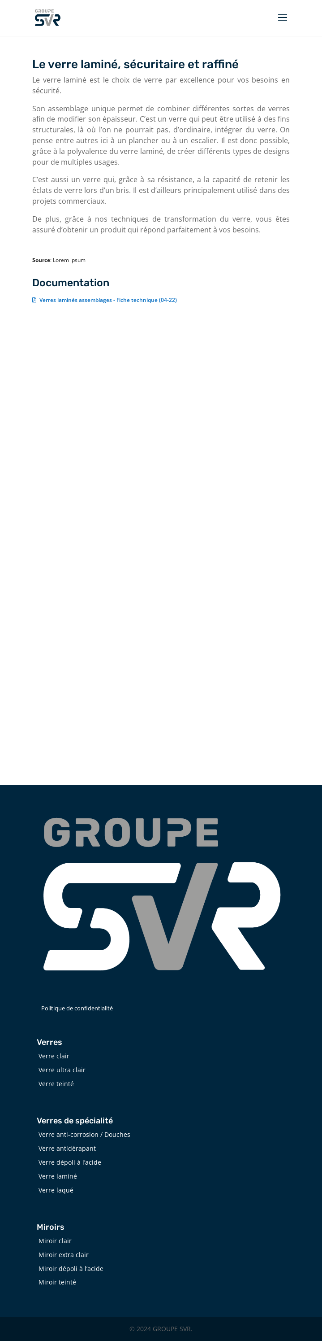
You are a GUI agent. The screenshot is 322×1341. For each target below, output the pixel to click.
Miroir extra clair (64, 1254)
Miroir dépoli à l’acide (71, 1268)
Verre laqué (56, 1190)
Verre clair (54, 1056)
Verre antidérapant (67, 1148)
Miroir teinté (57, 1282)
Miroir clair (55, 1240)
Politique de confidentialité (77, 1008)
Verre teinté (56, 1083)
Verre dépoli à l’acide (70, 1162)
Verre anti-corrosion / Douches (84, 1134)
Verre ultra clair (62, 1070)
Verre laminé (58, 1176)
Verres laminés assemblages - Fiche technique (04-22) (108, 300)
